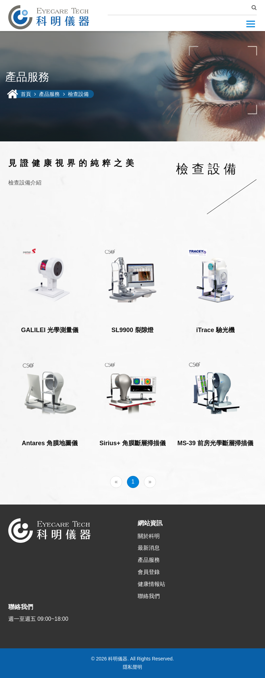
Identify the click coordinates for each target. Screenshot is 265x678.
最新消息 (149, 548)
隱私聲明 (132, 667)
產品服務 (49, 94)
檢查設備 (78, 94)
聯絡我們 (149, 596)
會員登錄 (149, 572)
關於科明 (149, 536)
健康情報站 (151, 584)
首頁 (26, 94)
